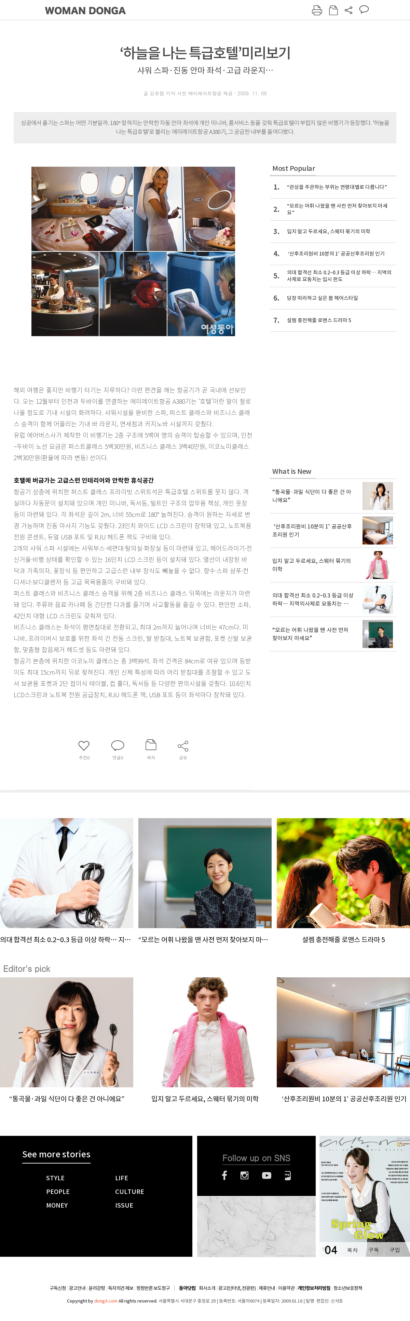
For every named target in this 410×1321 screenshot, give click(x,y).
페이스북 (224, 1175)
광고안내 (77, 1288)
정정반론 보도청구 (153, 1288)
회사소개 (207, 1288)
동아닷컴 (187, 1288)
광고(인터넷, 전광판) (237, 1288)
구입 (394, 1250)
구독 (373, 1250)
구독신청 (58, 1288)
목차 (352, 1250)
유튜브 (266, 1175)
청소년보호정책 (347, 1288)
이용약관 (286, 1288)
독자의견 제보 (120, 1288)
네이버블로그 (288, 1175)
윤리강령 (96, 1288)
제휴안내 (267, 1288)
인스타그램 (244, 1175)
